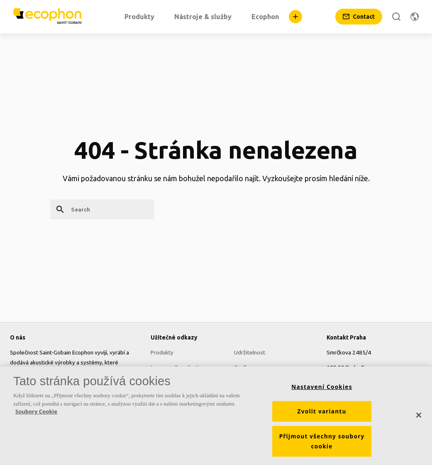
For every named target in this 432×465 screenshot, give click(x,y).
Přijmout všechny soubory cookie (322, 444)
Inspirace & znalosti (175, 367)
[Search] (396, 16)
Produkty (162, 352)
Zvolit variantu (322, 414)
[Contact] (358, 17)
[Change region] (414, 16)
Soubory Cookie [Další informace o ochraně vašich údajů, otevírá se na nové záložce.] (36, 414)
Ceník (241, 367)
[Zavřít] (419, 418)
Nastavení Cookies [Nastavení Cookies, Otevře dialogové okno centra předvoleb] (321, 390)
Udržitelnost (249, 352)
